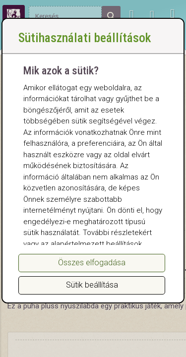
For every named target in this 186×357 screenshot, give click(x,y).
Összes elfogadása (91, 262)
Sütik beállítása (92, 285)
